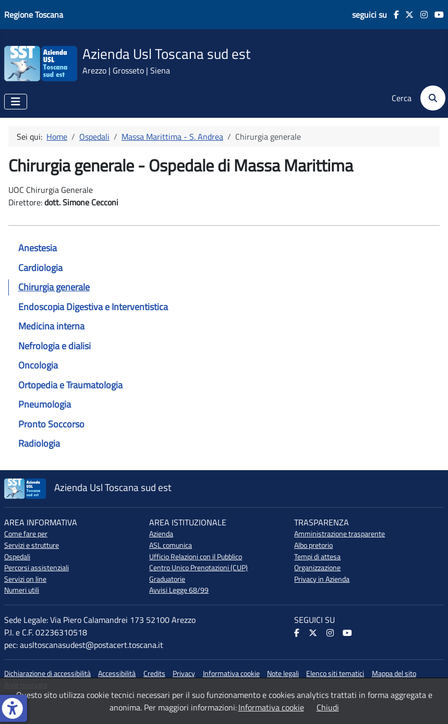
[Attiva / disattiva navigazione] (15, 101)
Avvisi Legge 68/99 (179, 590)
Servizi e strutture (31, 545)
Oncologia (38, 365)
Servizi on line (25, 579)
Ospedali (17, 556)
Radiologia (39, 443)
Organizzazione (317, 567)
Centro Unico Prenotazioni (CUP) (198, 567)
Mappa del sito (394, 673)
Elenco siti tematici (335, 673)
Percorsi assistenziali (36, 567)
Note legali (283, 673)
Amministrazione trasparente (339, 533)
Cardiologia (40, 268)
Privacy (184, 673)
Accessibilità (117, 673)
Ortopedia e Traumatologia (70, 385)
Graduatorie (167, 579)
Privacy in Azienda (321, 579)
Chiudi (328, 707)
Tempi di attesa (317, 556)
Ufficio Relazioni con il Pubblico (195, 556)
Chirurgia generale (54, 287)
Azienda (161, 533)
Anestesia (37, 248)
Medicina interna (51, 326)
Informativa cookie (231, 673)
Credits (154, 673)
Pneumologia (44, 404)
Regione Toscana (33, 14)
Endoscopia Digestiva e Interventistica (93, 307)
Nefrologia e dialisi (54, 346)
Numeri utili (21, 590)
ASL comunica (170, 545)
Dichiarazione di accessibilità (47, 673)
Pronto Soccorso (51, 424)
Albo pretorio (313, 545)
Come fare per (25, 533)
